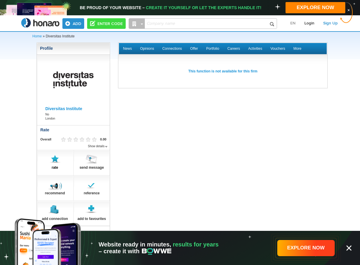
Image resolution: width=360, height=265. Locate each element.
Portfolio (212, 49)
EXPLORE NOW (315, 7)
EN (293, 23)
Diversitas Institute (63, 108)
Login (309, 23)
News (127, 49)
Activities (255, 49)
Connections (172, 49)
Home (37, 36)
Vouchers (278, 49)
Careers (234, 49)
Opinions (147, 49)
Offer (194, 49)
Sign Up (330, 23)
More (297, 49)
